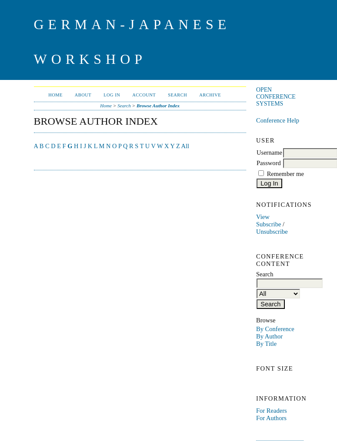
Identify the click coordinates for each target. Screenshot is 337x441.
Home (55, 95)
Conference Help (277, 120)
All (185, 146)
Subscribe (268, 224)
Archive (210, 95)
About (83, 95)
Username (269, 152)
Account (144, 95)
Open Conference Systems (276, 96)
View (263, 216)
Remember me (285, 173)
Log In (111, 95)
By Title (266, 343)
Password (269, 162)
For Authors (271, 417)
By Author (269, 336)
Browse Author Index (158, 105)
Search (177, 95)
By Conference (275, 328)
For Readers (271, 410)
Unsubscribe (272, 231)
